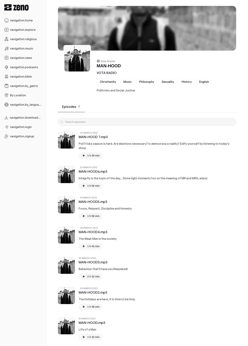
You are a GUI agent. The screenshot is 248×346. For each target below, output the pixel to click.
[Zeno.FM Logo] (22, 7)
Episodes (71, 106)
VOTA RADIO (107, 73)
